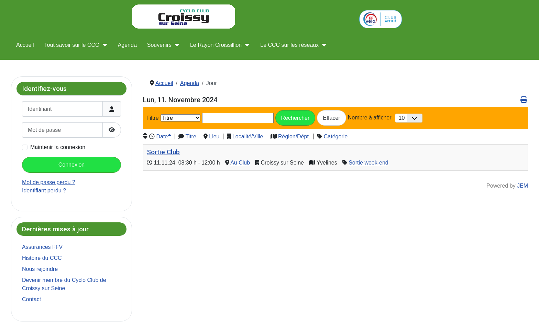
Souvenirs (159, 45)
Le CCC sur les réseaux (289, 45)
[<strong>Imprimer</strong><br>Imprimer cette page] (523, 100)
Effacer (331, 118)
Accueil (25, 45)
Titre (190, 136)
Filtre (152, 118)
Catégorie (336, 136)
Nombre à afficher (370, 117)
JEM (522, 186)
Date (163, 136)
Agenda (127, 45)
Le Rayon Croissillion (216, 45)
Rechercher (295, 118)
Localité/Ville (247, 136)
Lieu (214, 136)
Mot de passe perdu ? (48, 182)
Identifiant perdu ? (44, 190)
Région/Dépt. (294, 136)
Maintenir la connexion (57, 147)
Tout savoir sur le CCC (71, 45)
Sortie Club (163, 152)
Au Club (240, 163)
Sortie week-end (368, 163)
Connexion (71, 165)
